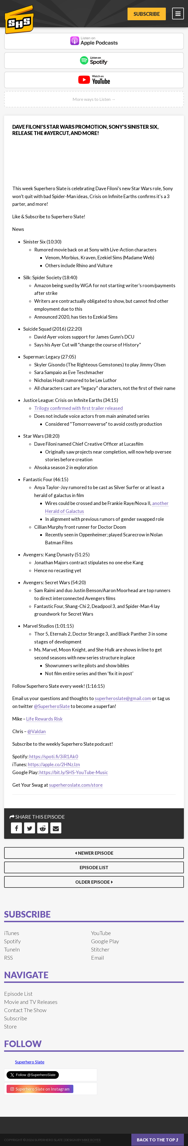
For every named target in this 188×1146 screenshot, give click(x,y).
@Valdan (36, 731)
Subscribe (147, 14)
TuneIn (12, 949)
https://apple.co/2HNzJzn (54, 764)
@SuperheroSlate (52, 706)
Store (10, 1026)
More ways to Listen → (94, 99)
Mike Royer (91, 1140)
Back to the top (157, 1139)
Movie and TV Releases (30, 1001)
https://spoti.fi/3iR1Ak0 (53, 756)
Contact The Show (25, 1010)
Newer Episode (95, 853)
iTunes (11, 933)
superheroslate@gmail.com (123, 698)
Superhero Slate (29, 1061)
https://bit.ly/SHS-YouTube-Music (73, 772)
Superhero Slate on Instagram (40, 1088)
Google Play (105, 941)
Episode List (94, 867)
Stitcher (100, 949)
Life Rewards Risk (44, 719)
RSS (8, 957)
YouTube (101, 933)
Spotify (12, 941)
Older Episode (92, 882)
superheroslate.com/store (76, 785)
